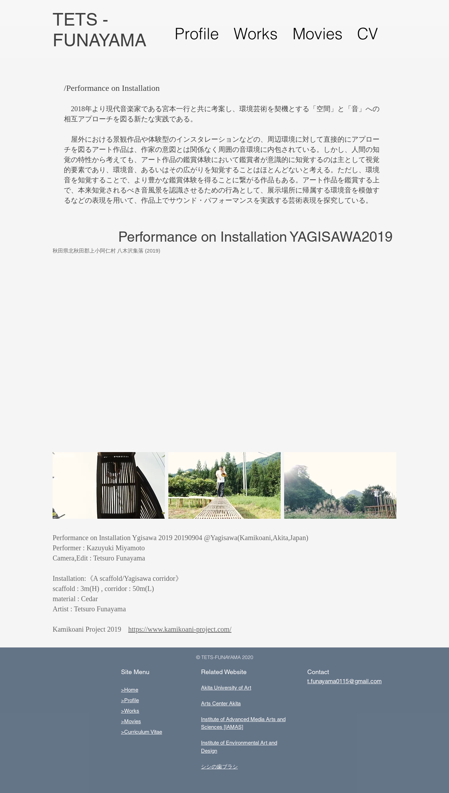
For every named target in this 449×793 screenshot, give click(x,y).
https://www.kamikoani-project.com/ (180, 629)
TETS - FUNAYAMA (99, 29)
